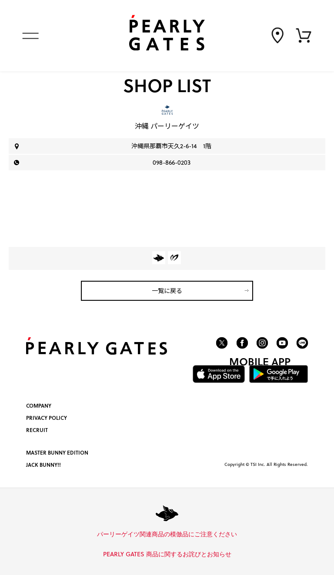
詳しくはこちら (240, 534)
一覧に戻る (167, 290)
